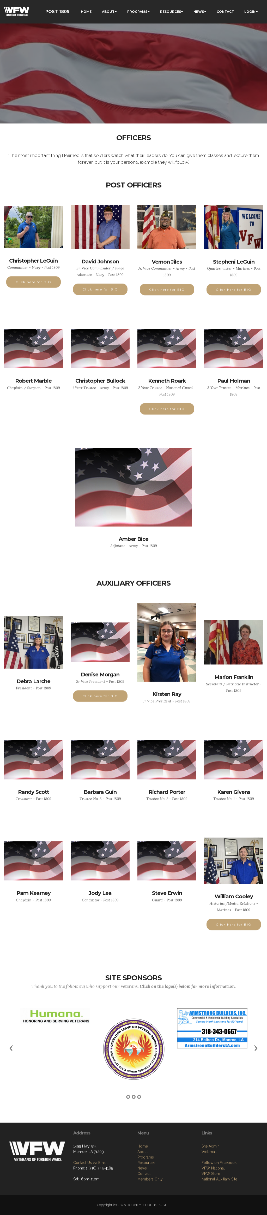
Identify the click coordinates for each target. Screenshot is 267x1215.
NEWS (198, 12)
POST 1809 (57, 11)
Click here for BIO (33, 292)
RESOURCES (170, 12)
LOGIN (250, 12)
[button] (11, 1048)
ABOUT (108, 12)
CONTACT (225, 12)
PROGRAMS (137, 12)
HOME (86, 12)
